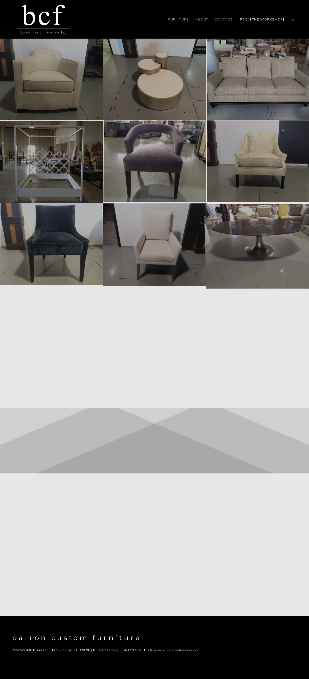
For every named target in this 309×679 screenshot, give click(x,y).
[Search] (292, 19)
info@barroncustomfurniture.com (173, 650)
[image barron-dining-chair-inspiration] (155, 244)
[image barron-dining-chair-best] (155, 162)
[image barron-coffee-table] (155, 79)
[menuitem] (178, 19)
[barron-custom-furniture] (43, 19)
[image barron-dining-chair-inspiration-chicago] (51, 244)
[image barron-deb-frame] (51, 162)
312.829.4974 (106, 650)
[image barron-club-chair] (51, 79)
